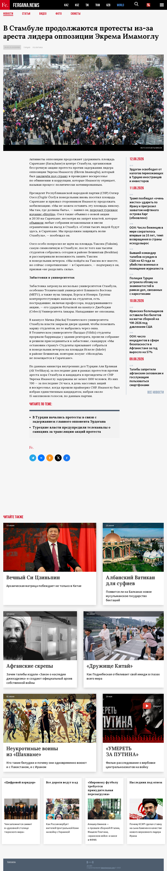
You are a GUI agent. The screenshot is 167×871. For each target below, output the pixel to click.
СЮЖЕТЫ (77, 14)
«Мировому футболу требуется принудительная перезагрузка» (103, 789)
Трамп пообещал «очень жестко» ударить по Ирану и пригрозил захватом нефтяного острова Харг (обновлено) (146, 208)
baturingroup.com (108, 867)
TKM (98, 5)
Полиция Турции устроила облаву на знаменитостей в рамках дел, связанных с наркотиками (145, 286)
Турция (26, 47)
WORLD (121, 5)
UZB (109, 5)
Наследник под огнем (139, 785)
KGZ (77, 5)
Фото (60, 14)
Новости (8, 14)
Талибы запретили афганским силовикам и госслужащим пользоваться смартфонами (146, 377)
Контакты (11, 861)
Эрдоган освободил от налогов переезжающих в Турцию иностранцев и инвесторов (146, 175)
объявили (36, 223)
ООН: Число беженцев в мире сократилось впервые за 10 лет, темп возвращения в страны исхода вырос (146, 235)
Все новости (155, 392)
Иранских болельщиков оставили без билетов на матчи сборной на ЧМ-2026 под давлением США (146, 319)
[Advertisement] (83, 491)
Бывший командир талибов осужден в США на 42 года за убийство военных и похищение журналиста (146, 260)
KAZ (66, 5)
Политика (38, 47)
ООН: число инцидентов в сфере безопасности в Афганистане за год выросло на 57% (144, 344)
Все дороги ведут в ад (60, 785)
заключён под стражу (52, 176)
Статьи (27, 14)
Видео (44, 14)
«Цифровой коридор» (14, 785)
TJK (87, 5)
